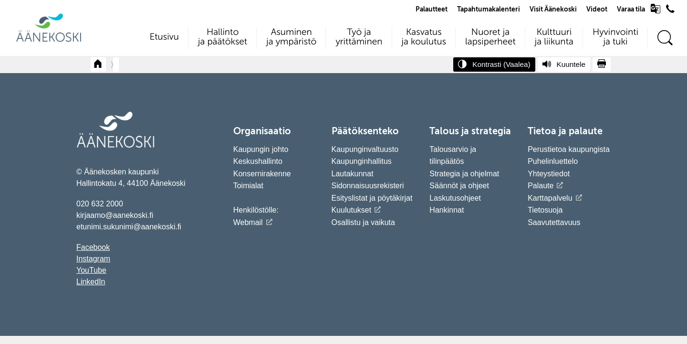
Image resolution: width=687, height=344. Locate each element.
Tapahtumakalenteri (488, 9)
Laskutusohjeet (455, 198)
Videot (596, 9)
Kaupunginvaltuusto (365, 149)
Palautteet (432, 9)
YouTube (91, 270)
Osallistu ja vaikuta (363, 222)
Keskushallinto (257, 161)
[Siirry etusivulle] (48, 40)
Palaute (540, 186)
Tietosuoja (545, 210)
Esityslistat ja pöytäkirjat (372, 198)
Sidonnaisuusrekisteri (368, 186)
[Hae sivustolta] (664, 38)
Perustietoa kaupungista (569, 149)
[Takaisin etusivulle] (98, 64)
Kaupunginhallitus (362, 161)
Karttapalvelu (550, 198)
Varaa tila (631, 9)
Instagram (93, 259)
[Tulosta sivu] (602, 64)
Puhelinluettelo (553, 161)
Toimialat (248, 186)
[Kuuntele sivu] (564, 64)
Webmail (248, 222)
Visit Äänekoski (553, 9)
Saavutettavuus (554, 222)
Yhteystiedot (549, 174)
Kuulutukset (352, 210)
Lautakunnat (353, 174)
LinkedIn (90, 282)
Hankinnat (447, 210)
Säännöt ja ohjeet (459, 186)
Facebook (93, 247)
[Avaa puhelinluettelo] (670, 11)
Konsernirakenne (262, 174)
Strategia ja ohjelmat (464, 174)
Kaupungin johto (261, 149)
